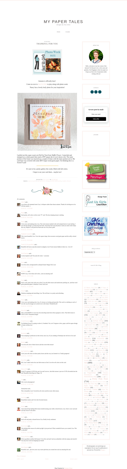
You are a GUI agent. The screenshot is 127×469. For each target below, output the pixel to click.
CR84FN (100, 315)
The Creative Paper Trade (101, 415)
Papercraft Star (95, 360)
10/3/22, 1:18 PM (26, 443)
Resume (67, 31)
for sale (99, 326)
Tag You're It (102, 407)
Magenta (99, 348)
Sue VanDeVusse (25, 351)
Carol (22, 280)
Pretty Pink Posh (56, 181)
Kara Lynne (24, 426)
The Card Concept (89, 413)
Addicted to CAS (102, 289)
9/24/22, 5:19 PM (26, 329)
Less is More (88, 346)
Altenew (87, 291)
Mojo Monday (102, 352)
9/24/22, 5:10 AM (26, 208)
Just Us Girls (42, 84)
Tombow (86, 426)
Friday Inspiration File (103, 328)
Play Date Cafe (101, 369)
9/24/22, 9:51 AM (26, 258)
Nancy (23, 221)
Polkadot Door (87, 371)
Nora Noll (23, 310)
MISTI (94, 352)
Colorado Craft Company (91, 313)
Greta (22, 262)
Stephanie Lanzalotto (26, 234)
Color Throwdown (94, 311)
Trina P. (23, 291)
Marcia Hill (24, 369)
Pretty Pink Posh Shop (90, 383)
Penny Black (98, 365)
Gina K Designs (95, 330)
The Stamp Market (92, 423)
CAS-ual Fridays (103, 299)
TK (22, 379)
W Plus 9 (101, 430)
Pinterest (93, 369)
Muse (100, 354)
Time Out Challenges (100, 424)
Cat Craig (23, 397)
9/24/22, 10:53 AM (27, 276)
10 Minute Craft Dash (90, 287)
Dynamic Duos (91, 324)
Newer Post (73, 459)
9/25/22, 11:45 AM (27, 384)
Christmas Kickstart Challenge (91, 305)
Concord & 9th (91, 315)
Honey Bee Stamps (96, 334)
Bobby (23, 406)
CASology (104, 301)
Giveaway (89, 332)
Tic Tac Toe (105, 422)
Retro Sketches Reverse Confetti (101, 387)
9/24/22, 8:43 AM (26, 229)
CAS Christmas (91, 299)
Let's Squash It (96, 346)
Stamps (94, 401)
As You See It (105, 291)
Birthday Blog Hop (96, 295)
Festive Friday (102, 324)
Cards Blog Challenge (94, 297)
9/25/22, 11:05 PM (27, 393)
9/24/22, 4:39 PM (26, 316)
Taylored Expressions (90, 409)
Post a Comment (21, 456)
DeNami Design (98, 321)
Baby (94, 293)
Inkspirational (100, 338)
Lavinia (98, 344)
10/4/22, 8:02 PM (26, 452)
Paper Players (98, 358)
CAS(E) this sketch (92, 301)
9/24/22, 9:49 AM (26, 249)
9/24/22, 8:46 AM (26, 240)
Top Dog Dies (94, 426)
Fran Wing (24, 360)
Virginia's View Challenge (90, 430)
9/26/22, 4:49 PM (26, 402)
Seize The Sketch (96, 391)
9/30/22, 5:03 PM (26, 432)
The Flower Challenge (94, 417)
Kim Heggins (24, 447)
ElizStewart (24, 271)
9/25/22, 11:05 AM (27, 375)
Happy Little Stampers (100, 332)
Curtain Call (105, 319)
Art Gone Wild (96, 291)
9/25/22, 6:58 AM (26, 365)
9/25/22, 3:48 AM (26, 356)
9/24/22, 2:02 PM (26, 295)
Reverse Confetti (91, 389)
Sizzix (105, 395)
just (91, 342)
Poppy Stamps (105, 370)
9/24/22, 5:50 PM (26, 338)
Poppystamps (91, 373)
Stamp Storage (93, 399)
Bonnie (23, 342)
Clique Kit (97, 307)
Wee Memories (95, 432)
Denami (88, 321)
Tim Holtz (89, 424)
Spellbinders (98, 397)
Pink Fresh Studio (95, 367)
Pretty (102, 376)
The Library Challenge (98, 418)
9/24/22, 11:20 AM (27, 286)
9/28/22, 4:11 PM (26, 413)
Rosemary (23, 333)
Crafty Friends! (97, 317)
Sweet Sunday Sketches (92, 407)
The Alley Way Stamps (100, 411)
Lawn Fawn (105, 344)
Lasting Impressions (89, 344)
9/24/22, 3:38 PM (26, 306)
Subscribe (96, 119)
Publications (103, 383)
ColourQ (105, 313)
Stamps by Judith (103, 401)
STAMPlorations (87, 401)
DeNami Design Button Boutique (93, 323)
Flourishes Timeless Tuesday (90, 326)
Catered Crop (101, 303)
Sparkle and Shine (88, 397)
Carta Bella (105, 297)
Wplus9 (92, 434)
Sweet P (99, 403)
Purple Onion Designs (91, 385)
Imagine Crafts (94, 336)
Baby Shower (100, 293)
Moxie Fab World (89, 354)
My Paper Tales (63, 21)
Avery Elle (88, 293)
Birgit (22, 212)
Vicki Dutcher (25, 253)
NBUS (91, 358)
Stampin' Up (102, 399)
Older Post (20, 459)
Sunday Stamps (90, 403)
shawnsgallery (94, 393)
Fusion (87, 330)
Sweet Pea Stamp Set (102, 405)
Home (58, 31)
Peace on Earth (96, 363)
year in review (100, 434)
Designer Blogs (68, 468)
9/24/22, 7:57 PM (26, 347)
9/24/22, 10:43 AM (27, 267)
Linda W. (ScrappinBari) (27, 244)
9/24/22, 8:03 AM (26, 217)
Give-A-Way (104, 330)
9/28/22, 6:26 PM (26, 421)
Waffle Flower (66, 181)
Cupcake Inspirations (95, 319)
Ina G (22, 417)
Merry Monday (87, 352)
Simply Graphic (96, 395)
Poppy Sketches (96, 370)
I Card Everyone (25, 321)
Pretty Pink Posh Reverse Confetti (97, 381)
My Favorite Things (44, 181)
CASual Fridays (91, 303)
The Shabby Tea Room (103, 420)
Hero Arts (86, 334)
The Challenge (101, 413)
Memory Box (101, 350)
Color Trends (103, 311)
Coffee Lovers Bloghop (96, 309)
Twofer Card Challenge (98, 428)
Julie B (23, 202)
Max (95, 350)
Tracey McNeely (25, 436)
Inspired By (88, 340)
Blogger (103, 450)
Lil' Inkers (92, 348)
